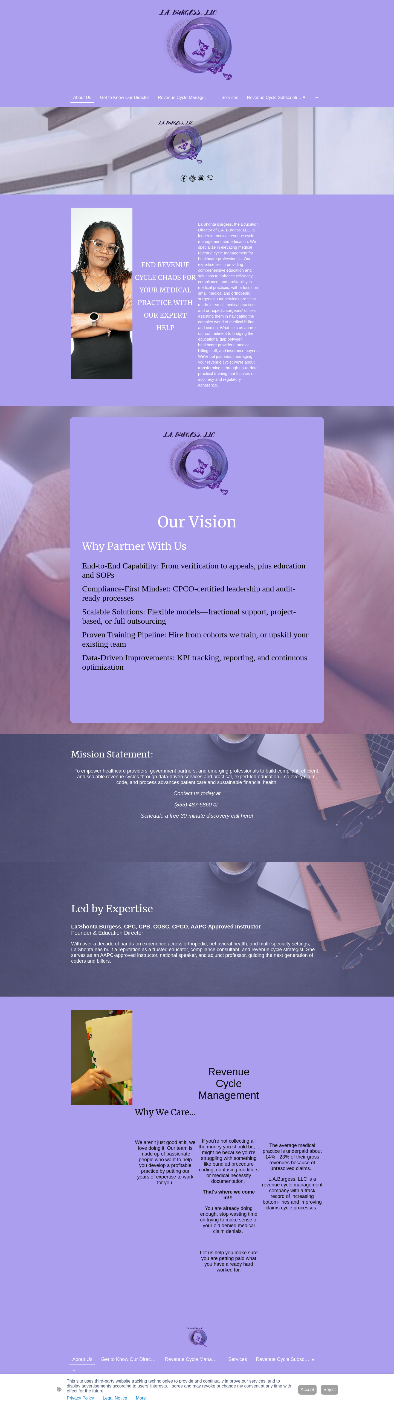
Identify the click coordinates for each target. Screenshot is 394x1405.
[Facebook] (184, 178)
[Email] (201, 178)
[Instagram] (192, 178)
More (141, 1398)
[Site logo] (197, 46)
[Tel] (210, 178)
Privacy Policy (80, 1398)
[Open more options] (316, 97)
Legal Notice (115, 1398)
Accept (307, 1389)
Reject (329, 1389)
